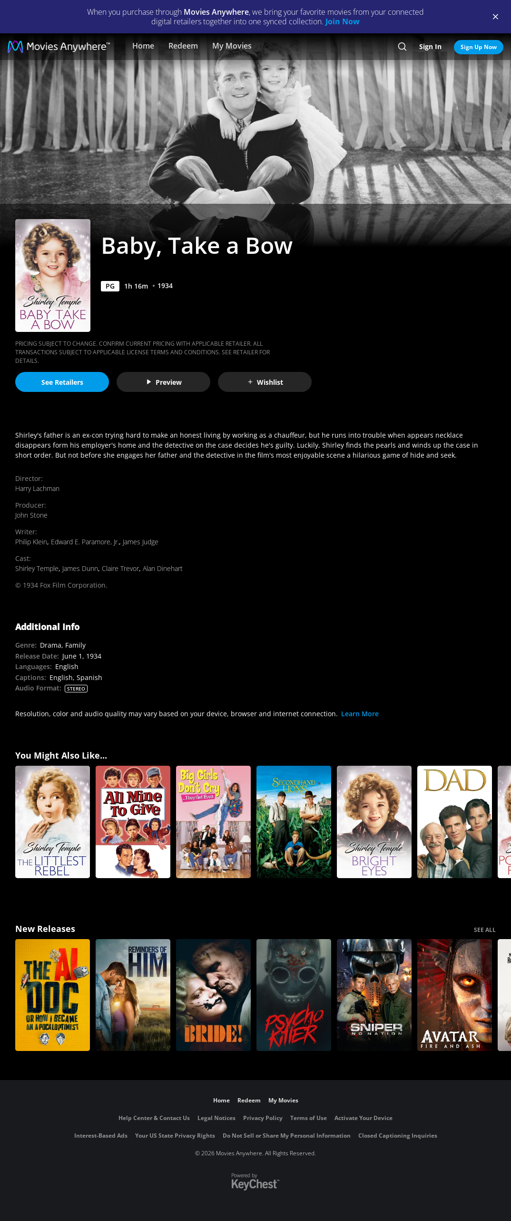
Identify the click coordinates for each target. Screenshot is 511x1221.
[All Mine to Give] (133, 822)
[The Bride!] (213, 995)
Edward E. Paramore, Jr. (85, 541)
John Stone (31, 515)
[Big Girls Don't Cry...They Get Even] (213, 822)
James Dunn (80, 568)
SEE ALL (485, 930)
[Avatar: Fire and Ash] (454, 995)
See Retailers (62, 382)
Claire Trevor (120, 568)
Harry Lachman (37, 488)
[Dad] (454, 822)
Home (143, 45)
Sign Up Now (479, 47)
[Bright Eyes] (374, 822)
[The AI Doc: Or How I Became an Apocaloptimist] (52, 995)
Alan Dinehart (163, 568)
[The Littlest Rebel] (52, 822)
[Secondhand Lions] (293, 822)
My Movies (232, 45)
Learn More (360, 713)
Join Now (342, 21)
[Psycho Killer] (293, 995)
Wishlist (265, 382)
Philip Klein (31, 541)
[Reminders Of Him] (133, 995)
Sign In (430, 46)
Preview (164, 382)
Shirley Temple (37, 568)
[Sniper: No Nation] (374, 995)
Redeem (183, 45)
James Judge (140, 541)
